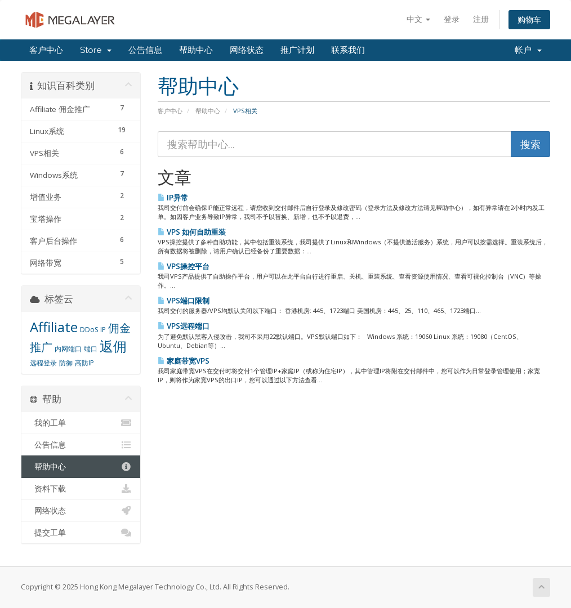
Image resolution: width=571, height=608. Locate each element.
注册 (481, 19)
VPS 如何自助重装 (192, 232)
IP (103, 329)
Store (95, 50)
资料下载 (81, 488)
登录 (452, 19)
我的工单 (81, 423)
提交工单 (81, 532)
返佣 (113, 346)
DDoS (89, 329)
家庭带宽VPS (183, 361)
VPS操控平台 (183, 266)
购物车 (529, 19)
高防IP (84, 363)
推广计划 (297, 50)
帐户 (528, 50)
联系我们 (348, 50)
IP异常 (173, 198)
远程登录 (43, 363)
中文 (418, 19)
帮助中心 (196, 50)
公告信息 (145, 50)
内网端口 (68, 349)
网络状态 (247, 50)
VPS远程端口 (183, 326)
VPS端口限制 (183, 301)
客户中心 (46, 50)
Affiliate (54, 327)
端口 (90, 349)
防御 (66, 363)
